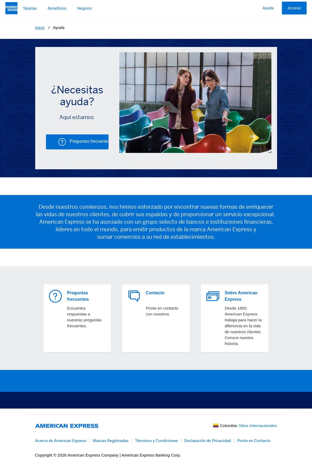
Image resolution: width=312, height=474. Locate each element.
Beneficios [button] (57, 8)
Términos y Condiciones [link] (156, 440)
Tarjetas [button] (30, 8)
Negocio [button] (84, 8)
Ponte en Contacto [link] (254, 440)
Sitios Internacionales (258, 425)
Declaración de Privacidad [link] (207, 440)
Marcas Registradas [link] (110, 440)
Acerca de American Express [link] (61, 440)
